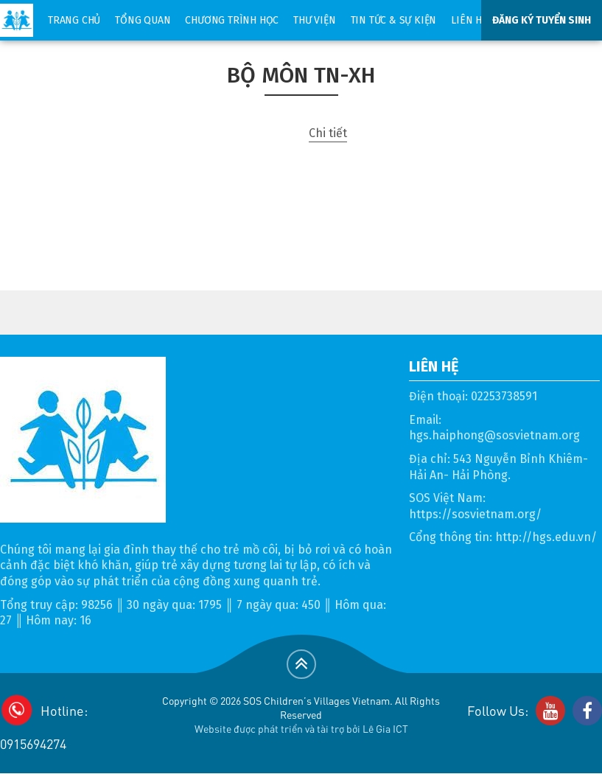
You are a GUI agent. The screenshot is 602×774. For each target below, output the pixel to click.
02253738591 (504, 396)
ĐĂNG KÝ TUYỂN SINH (541, 20)
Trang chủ (74, 20)
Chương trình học (232, 20)
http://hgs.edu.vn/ (546, 537)
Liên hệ (469, 20)
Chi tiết (328, 133)
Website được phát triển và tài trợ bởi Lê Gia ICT (301, 728)
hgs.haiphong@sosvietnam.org (494, 435)
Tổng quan (142, 20)
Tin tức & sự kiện (394, 20)
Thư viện (314, 20)
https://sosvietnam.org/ (475, 514)
